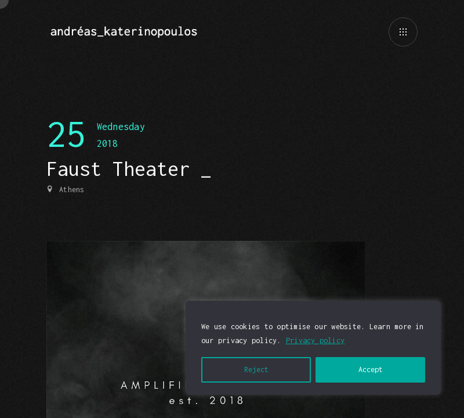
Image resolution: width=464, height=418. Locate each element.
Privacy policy (315, 340)
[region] (313, 348)
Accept (370, 369)
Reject (256, 369)
